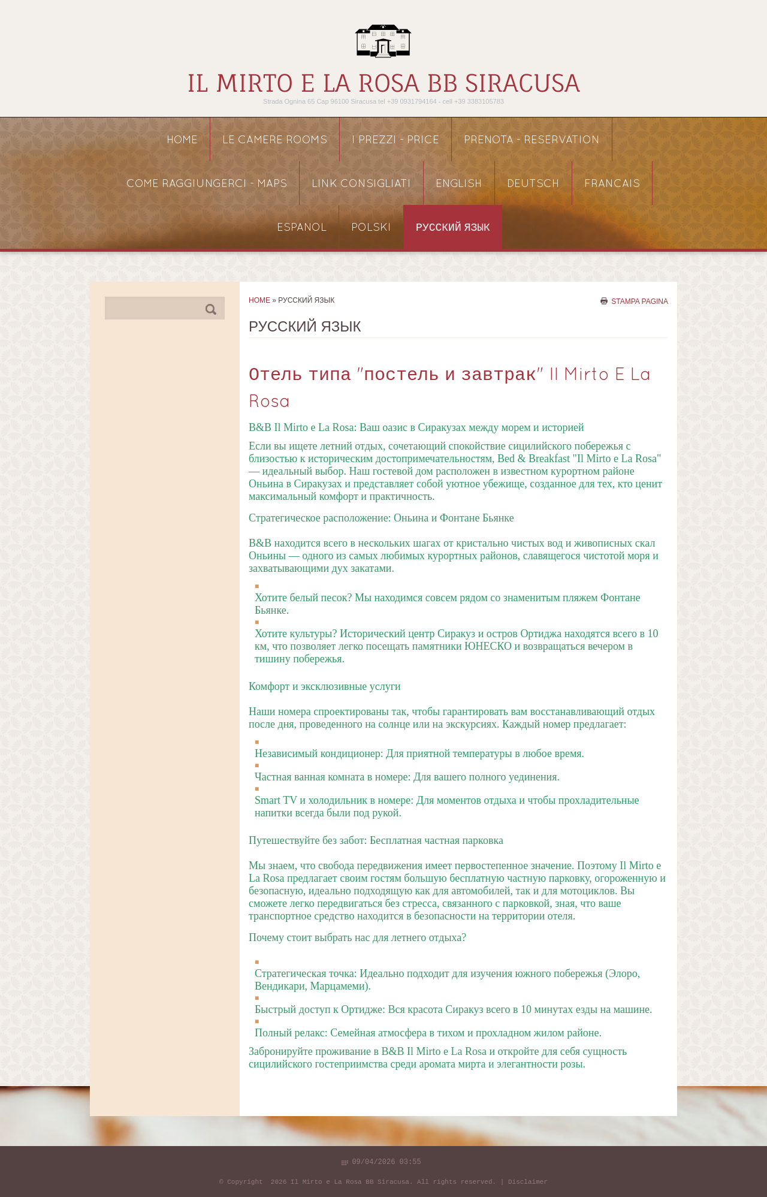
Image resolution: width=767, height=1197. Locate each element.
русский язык (453, 228)
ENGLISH (459, 184)
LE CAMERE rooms (274, 140)
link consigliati (361, 184)
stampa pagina (639, 300)
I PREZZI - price (395, 140)
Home (182, 140)
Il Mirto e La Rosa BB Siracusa (383, 83)
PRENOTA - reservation (532, 140)
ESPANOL (302, 228)
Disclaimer (528, 1182)
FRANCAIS (612, 184)
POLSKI (371, 228)
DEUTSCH (533, 184)
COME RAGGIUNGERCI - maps (206, 184)
